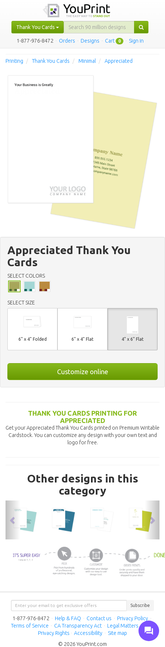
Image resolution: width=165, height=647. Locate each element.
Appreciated (119, 61)
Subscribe (140, 605)
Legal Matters (122, 626)
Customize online (82, 371)
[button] (13, 519)
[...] (99, 27)
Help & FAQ (68, 618)
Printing (14, 61)
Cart (110, 41)
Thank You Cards (51, 61)
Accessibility (88, 633)
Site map (117, 633)
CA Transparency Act (78, 626)
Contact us (99, 618)
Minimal (87, 61)
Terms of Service (30, 626)
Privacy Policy (132, 618)
